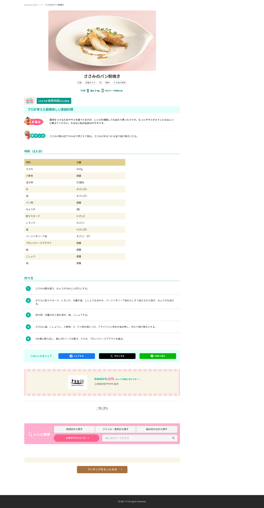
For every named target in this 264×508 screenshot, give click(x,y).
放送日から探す (74, 429)
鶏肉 (107, 82)
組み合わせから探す (156, 429)
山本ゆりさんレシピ (76, 437)
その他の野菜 (119, 82)
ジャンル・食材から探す (115, 429)
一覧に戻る (102, 408)
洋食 (79, 82)
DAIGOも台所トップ (33, 5)
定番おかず (90, 82)
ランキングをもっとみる (102, 469)
